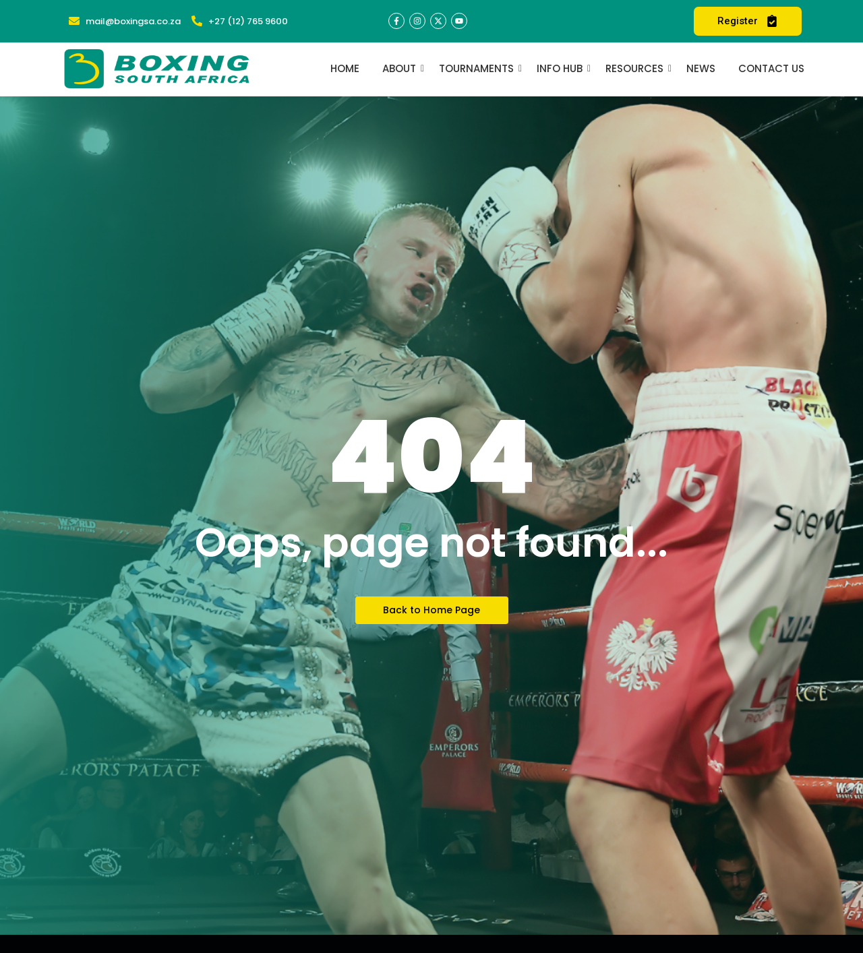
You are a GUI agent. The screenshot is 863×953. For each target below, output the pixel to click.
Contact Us (771, 68)
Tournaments (478, 68)
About (401, 68)
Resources (636, 68)
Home (344, 68)
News (700, 68)
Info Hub (562, 68)
